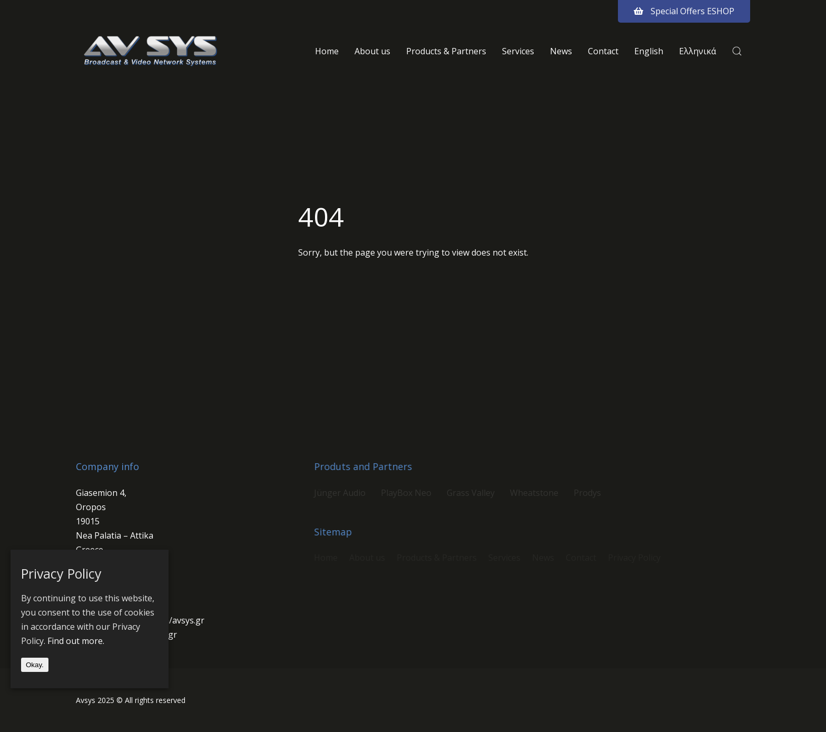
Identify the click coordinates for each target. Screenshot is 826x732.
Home (327, 51)
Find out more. (75, 641)
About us (372, 51)
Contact (603, 51)
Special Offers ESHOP (684, 11)
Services (518, 51)
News (561, 51)
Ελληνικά (697, 51)
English (648, 51)
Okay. (35, 665)
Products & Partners (446, 51)
